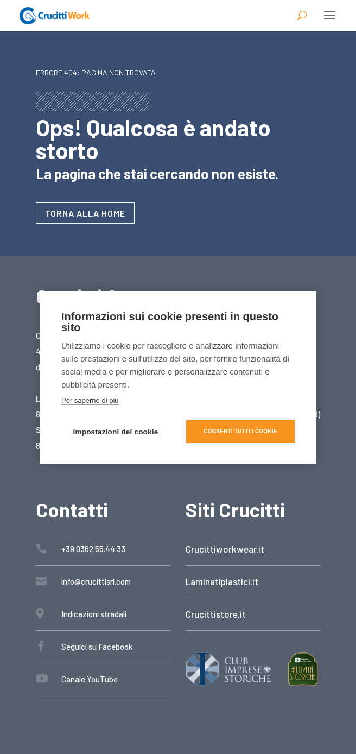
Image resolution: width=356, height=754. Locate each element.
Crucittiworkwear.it (225, 548)
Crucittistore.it (216, 614)
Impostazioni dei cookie (115, 432)
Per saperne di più (90, 400)
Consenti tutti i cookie (240, 431)
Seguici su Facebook (96, 646)
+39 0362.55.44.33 (93, 549)
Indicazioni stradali (93, 614)
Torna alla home (85, 213)
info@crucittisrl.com (96, 581)
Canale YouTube (89, 679)
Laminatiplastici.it (222, 581)
